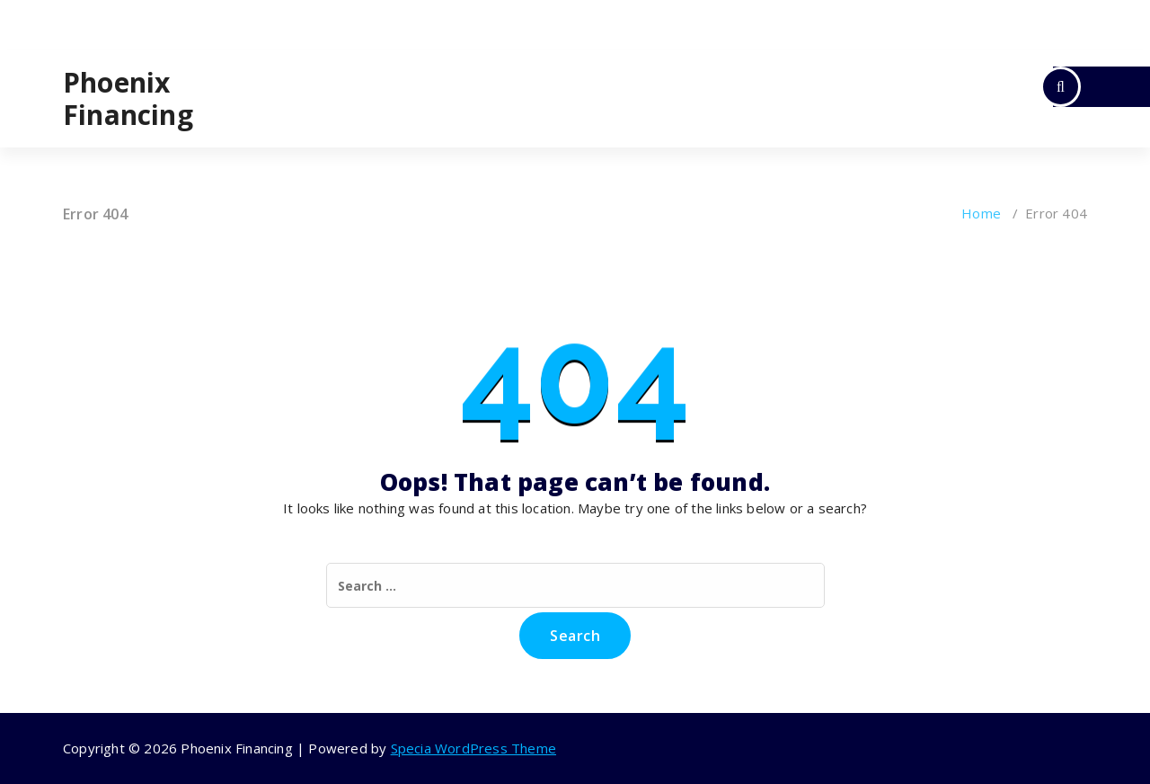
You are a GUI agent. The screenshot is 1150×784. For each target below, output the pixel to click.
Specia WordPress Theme (473, 748)
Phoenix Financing (128, 99)
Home (981, 213)
